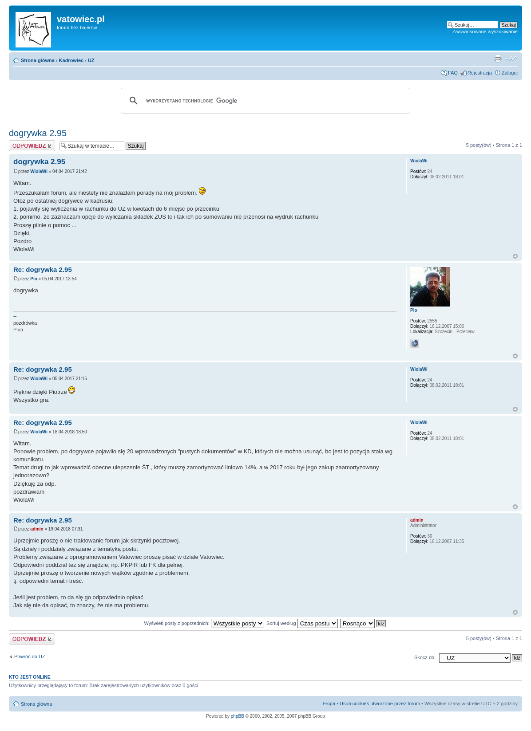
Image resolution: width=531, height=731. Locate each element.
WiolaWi (39, 171)
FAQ (453, 72)
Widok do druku (498, 59)
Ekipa (329, 703)
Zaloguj (510, 72)
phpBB (237, 716)
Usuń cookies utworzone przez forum (380, 703)
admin (36, 529)
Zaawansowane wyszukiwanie (485, 31)
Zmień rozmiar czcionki (511, 59)
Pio (33, 278)
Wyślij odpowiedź (32, 145)
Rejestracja (480, 72)
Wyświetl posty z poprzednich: (204, 623)
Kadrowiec (71, 60)
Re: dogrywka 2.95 (42, 269)
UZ (91, 60)
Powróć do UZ (29, 656)
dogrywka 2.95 (38, 133)
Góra (515, 256)
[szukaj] (264, 100)
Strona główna (38, 60)
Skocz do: (425, 657)
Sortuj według (302, 623)
